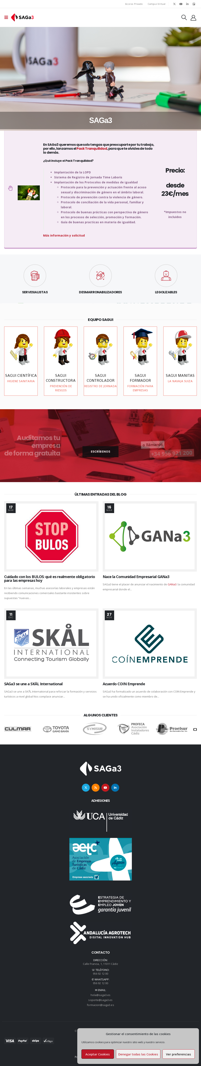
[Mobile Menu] (7, 17)
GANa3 (172, 584)
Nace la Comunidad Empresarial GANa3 (136, 576)
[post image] (51, 536)
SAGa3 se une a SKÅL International (33, 683)
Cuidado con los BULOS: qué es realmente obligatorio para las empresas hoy (49, 578)
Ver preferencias (178, 1054)
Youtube (105, 788)
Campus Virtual (156, 3)
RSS (95, 788)
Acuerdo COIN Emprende (124, 683)
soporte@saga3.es (100, 1000)
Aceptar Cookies (97, 1054)
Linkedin (115, 788)
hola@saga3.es (100, 995)
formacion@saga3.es (100, 1005)
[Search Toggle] (184, 17)
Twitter (86, 788)
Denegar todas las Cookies (138, 1054)
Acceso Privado (134, 3)
